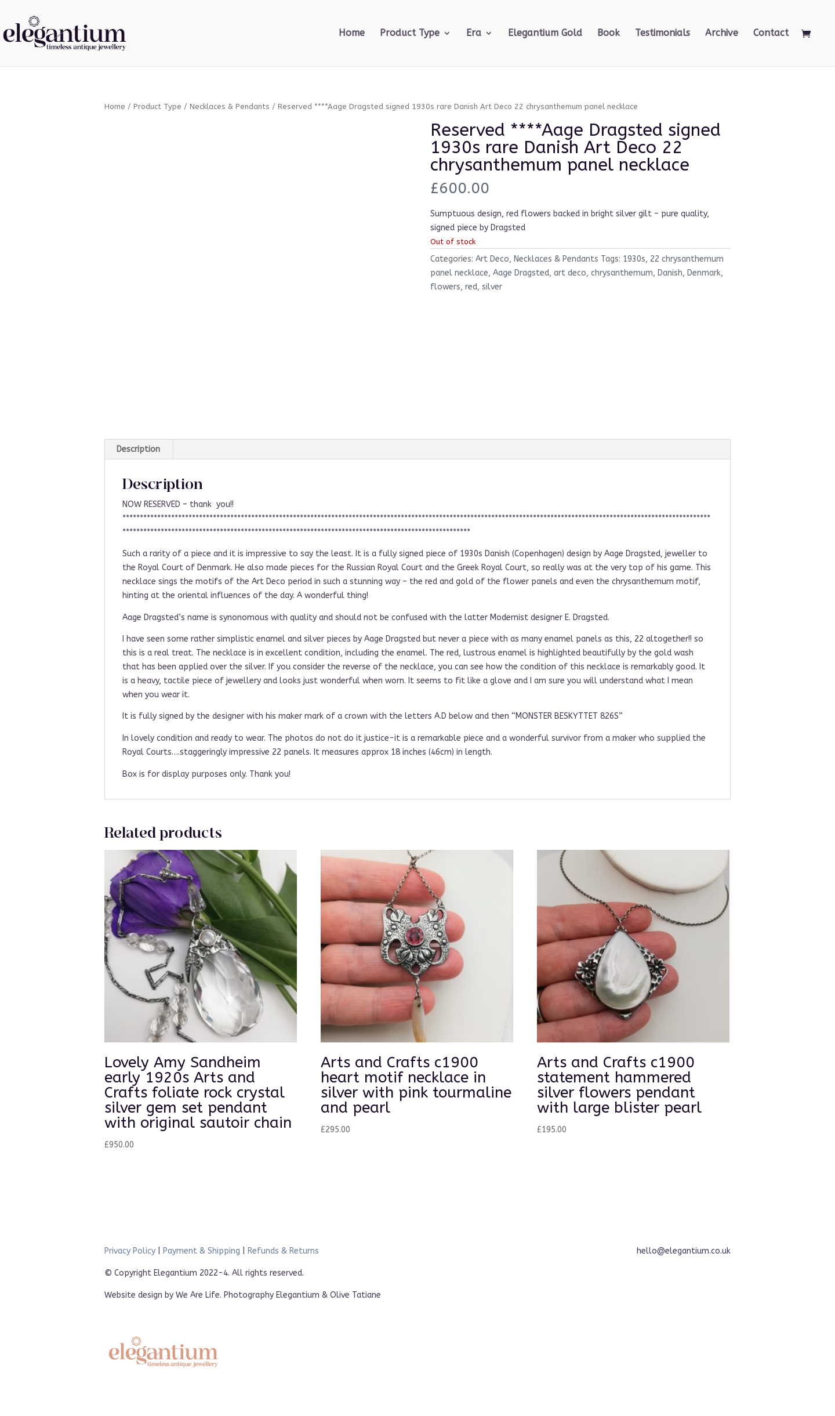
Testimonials (662, 33)
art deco (570, 273)
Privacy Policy (129, 1251)
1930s (634, 259)
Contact (771, 33)
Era (473, 33)
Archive (721, 33)
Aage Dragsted (521, 273)
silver (492, 287)
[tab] (138, 449)
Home (352, 33)
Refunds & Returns (283, 1251)
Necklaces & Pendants (230, 106)
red (471, 287)
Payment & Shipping (201, 1251)
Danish (670, 273)
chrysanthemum (622, 273)
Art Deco (492, 259)
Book (608, 33)
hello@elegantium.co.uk (684, 1251)
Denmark (704, 273)
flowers (445, 287)
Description (138, 449)
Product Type (410, 33)
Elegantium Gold (545, 33)
